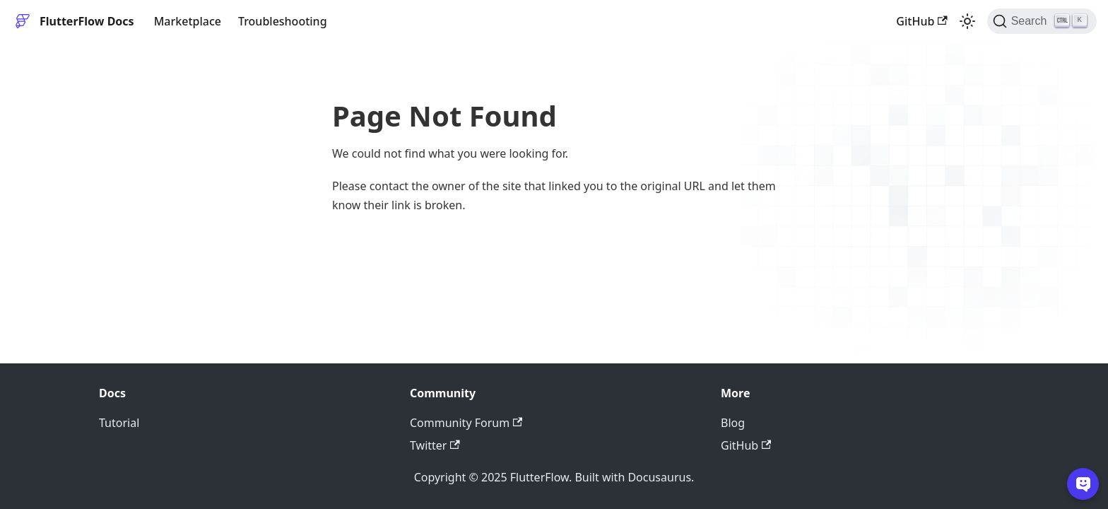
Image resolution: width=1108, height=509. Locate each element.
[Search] (1042, 21)
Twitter (435, 445)
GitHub (921, 21)
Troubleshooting (282, 21)
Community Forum (466, 423)
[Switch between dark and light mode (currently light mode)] (967, 21)
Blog (733, 423)
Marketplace (187, 21)
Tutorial (119, 423)
